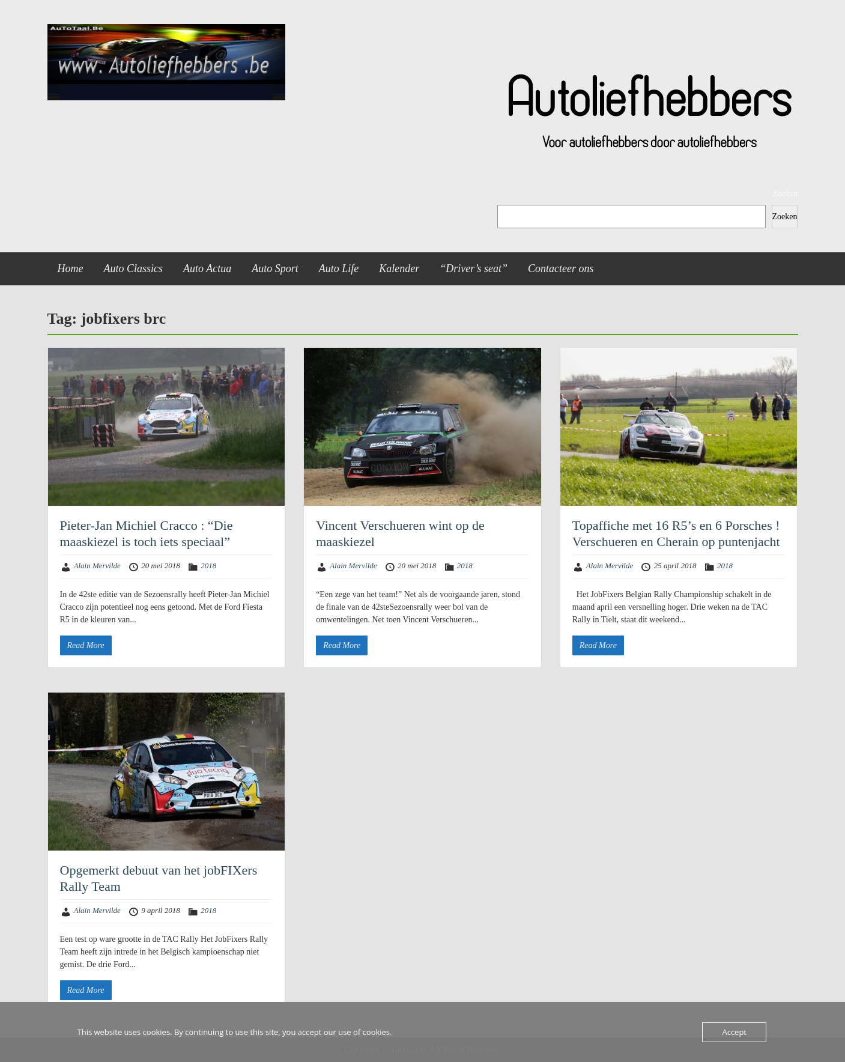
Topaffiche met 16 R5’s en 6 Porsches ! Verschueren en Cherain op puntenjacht (676, 533)
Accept (734, 1032)
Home (70, 268)
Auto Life (339, 268)
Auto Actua (207, 268)
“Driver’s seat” (473, 268)
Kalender (399, 268)
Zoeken (785, 193)
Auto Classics (133, 268)
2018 (208, 565)
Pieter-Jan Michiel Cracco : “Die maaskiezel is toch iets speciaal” (146, 533)
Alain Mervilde (97, 565)
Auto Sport (275, 268)
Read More (85, 645)
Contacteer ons (561, 268)
